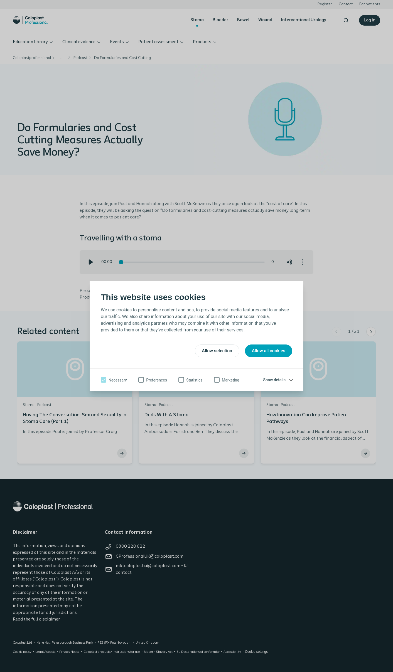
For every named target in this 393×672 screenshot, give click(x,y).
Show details (274, 380)
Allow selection (217, 350)
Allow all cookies (268, 350)
